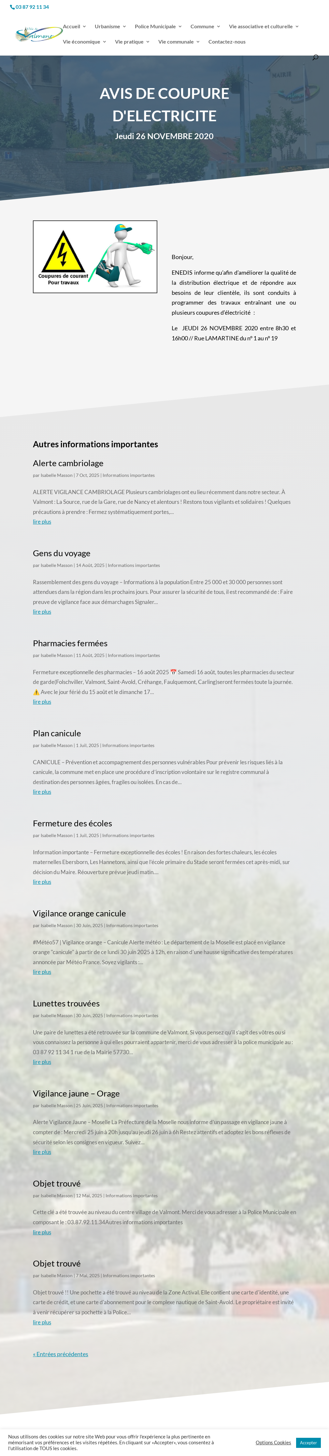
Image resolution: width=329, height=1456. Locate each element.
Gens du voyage (62, 553)
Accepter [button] (308, 1442)
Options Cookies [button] (273, 1442)
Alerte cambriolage (68, 463)
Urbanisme (107, 26)
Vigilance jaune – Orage (76, 1093)
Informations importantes (129, 475)
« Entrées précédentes (60, 1354)
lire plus (42, 521)
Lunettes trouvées (66, 1003)
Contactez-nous (227, 42)
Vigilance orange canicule (79, 913)
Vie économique (81, 42)
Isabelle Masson (57, 475)
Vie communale (176, 42)
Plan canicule (57, 733)
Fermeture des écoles (72, 823)
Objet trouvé (57, 1183)
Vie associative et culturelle (261, 26)
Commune (202, 26)
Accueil (71, 26)
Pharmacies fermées (70, 643)
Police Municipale (155, 26)
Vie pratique (129, 42)
